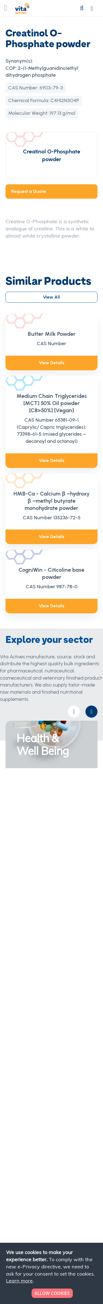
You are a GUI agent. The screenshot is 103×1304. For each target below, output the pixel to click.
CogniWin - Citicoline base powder (51, 573)
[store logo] (22, 9)
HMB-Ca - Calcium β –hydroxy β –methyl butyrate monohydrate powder (51, 500)
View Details (51, 362)
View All (51, 297)
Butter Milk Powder (52, 334)
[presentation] (91, 712)
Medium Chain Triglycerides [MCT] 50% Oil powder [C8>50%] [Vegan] (51, 403)
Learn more (19, 1281)
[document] (52, 1273)
